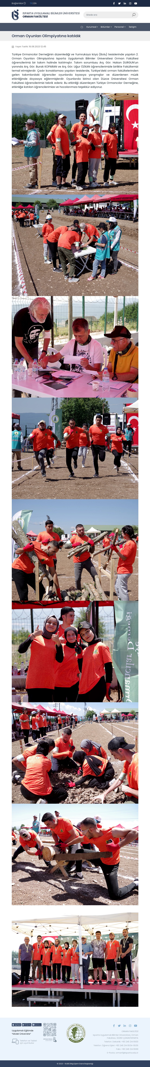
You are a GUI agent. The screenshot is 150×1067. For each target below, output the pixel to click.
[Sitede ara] (108, 15)
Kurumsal (91, 26)
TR (31, 3)
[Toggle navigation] (19, 3)
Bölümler (105, 26)
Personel (119, 26)
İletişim (132, 26)
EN (35, 3)
